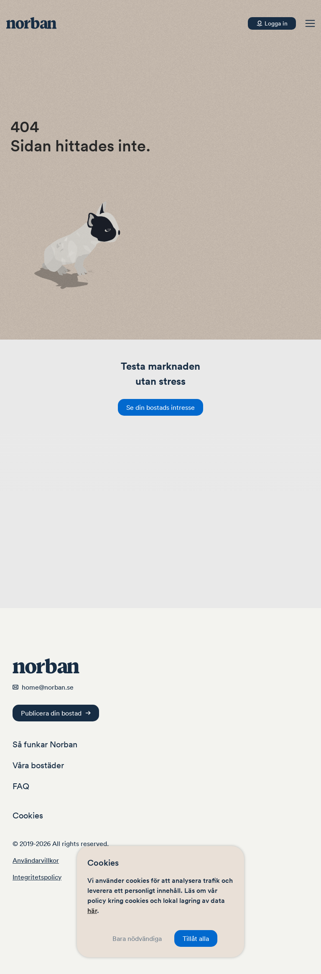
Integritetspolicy (37, 877)
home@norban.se (48, 687)
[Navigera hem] (35, 23)
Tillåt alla (196, 938)
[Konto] (272, 23)
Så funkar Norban (45, 744)
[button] (310, 23)
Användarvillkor (36, 860)
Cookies (28, 815)
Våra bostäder (38, 765)
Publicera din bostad (56, 713)
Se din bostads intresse (160, 407)
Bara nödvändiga (137, 938)
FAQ (21, 786)
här (92, 910)
